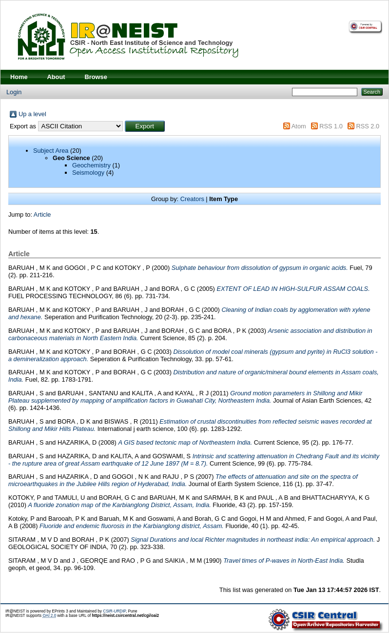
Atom (299, 126)
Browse (96, 77)
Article (42, 214)
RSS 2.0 (367, 126)
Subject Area (51, 150)
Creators (192, 199)
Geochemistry (91, 165)
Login (13, 92)
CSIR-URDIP (114, 611)
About (56, 77)
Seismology (88, 172)
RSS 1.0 (331, 126)
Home (19, 77)
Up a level (32, 114)
